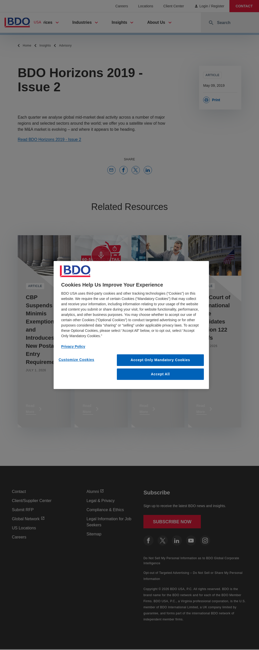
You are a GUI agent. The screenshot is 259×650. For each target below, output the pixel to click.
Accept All (160, 374)
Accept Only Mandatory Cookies (160, 360)
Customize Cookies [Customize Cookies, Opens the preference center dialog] (76, 360)
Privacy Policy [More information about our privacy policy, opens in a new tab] (73, 346)
